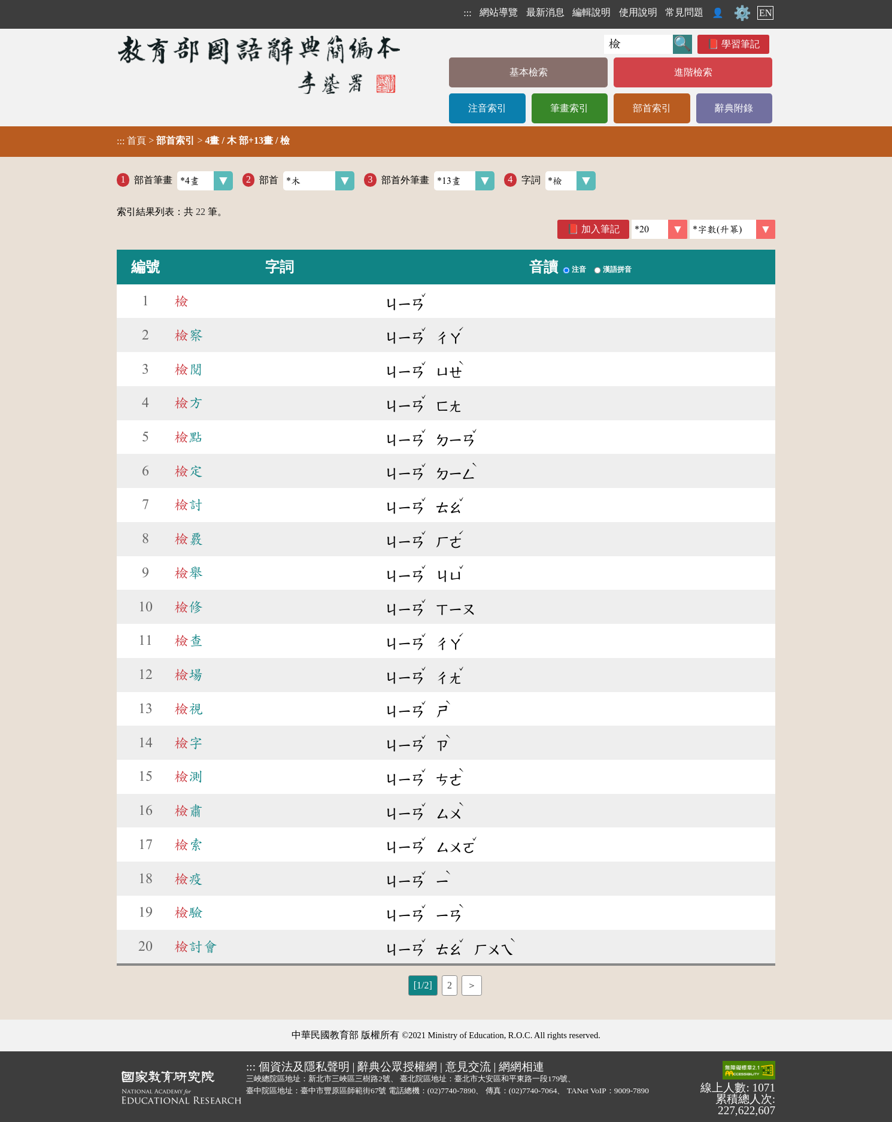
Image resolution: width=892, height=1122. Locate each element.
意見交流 (468, 1066)
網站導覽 (499, 12)
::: (467, 13)
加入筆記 (600, 229)
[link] (732, 229)
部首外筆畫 (437, 180)
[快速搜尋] (638, 44)
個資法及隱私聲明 (304, 1066)
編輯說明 (591, 12)
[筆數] (659, 229)
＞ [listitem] (472, 985)
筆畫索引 (569, 108)
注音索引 (487, 108)
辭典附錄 (734, 108)
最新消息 (545, 12)
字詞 (558, 180)
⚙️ (742, 13)
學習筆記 (740, 44)
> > (203, 140)
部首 (306, 180)
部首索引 (652, 108)
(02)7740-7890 (451, 1090)
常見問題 (684, 12)
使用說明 (638, 12)
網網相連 (521, 1066)
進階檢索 (693, 72)
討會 (195, 946)
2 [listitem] (449, 985)
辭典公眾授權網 (397, 1066)
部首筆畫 (183, 180)
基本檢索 (528, 72)
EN (765, 13)
